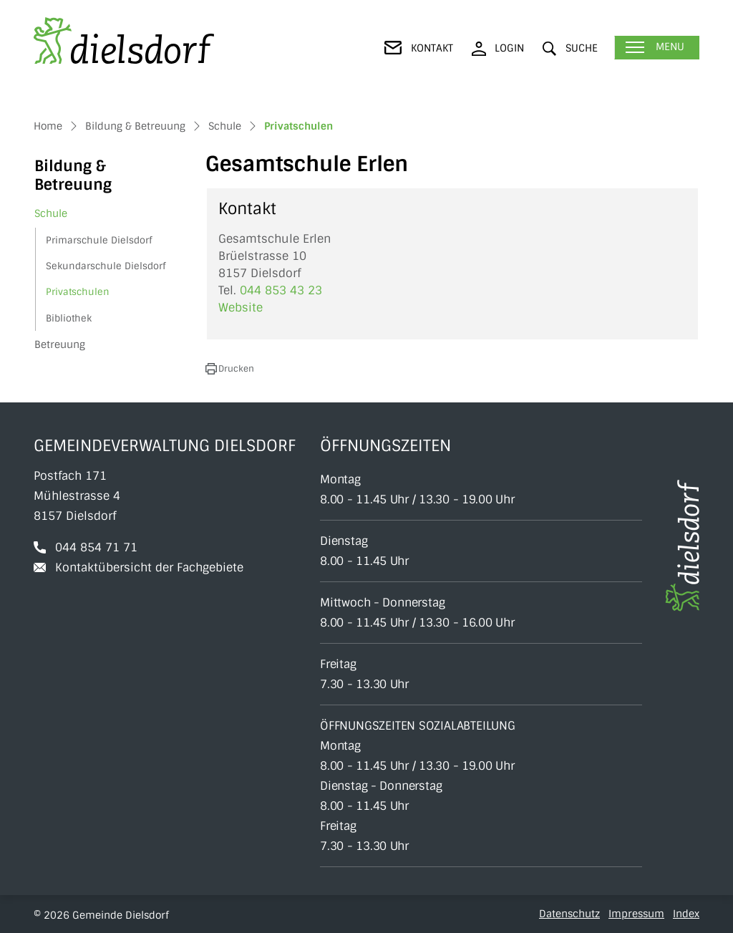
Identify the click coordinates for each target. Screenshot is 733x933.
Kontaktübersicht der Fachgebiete (149, 567)
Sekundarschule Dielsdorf (105, 266)
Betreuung (59, 344)
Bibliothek (69, 318)
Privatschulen (80, 295)
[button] (570, 48)
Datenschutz (569, 913)
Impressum (636, 913)
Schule (50, 213)
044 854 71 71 (96, 547)
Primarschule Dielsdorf (99, 240)
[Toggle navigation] (656, 47)
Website (247, 307)
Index (686, 913)
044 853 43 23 (281, 290)
